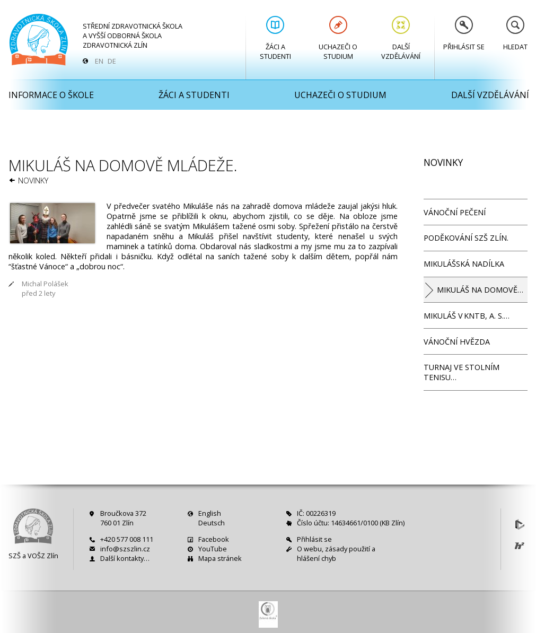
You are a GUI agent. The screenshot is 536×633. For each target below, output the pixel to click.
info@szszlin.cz (125, 548)
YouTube (212, 548)
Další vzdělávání (400, 38)
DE (112, 61)
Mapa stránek (220, 558)
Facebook (213, 539)
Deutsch (211, 523)
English (209, 513)
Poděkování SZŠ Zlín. (466, 238)
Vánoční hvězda (457, 342)
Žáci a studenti (275, 38)
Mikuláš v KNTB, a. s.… (466, 316)
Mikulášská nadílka (464, 264)
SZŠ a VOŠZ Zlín (33, 555)
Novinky (33, 180)
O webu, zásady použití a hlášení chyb (336, 553)
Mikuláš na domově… (480, 290)
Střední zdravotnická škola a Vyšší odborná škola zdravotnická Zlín (132, 35)
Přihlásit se (464, 33)
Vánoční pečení (455, 212)
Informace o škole (51, 95)
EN (99, 61)
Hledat (515, 33)
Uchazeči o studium (338, 38)
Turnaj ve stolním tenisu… (461, 372)
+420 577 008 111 (126, 539)
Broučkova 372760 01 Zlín (123, 518)
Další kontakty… (125, 558)
